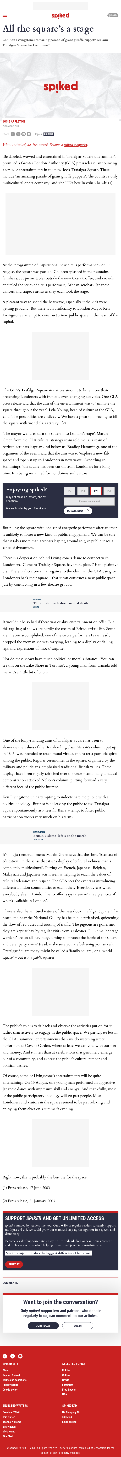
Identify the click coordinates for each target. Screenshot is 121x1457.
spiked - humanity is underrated (60, 16)
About (6, 1370)
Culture (48, 134)
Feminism (67, 1384)
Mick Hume (9, 1431)
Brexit (65, 1380)
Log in (112, 15)
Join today (43, 1325)
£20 (96, 491)
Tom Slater (9, 1417)
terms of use (70, 1448)
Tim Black (8, 1436)
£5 (69, 491)
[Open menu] (5, 15)
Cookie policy (10, 1389)
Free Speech (69, 1389)
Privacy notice (10, 1384)
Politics (66, 1370)
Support (14, 1264)
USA (64, 1394)
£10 (83, 491)
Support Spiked (11, 1375)
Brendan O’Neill (11, 1412)
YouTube (20, 1356)
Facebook (5, 1356)
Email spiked (69, 1422)
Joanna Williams (12, 1422)
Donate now (75, 510)
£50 (109, 491)
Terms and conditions (14, 1380)
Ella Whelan (9, 1426)
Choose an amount (89, 501)
